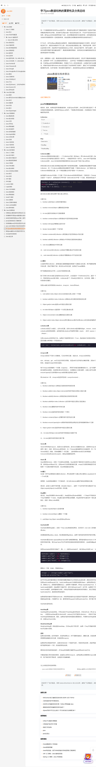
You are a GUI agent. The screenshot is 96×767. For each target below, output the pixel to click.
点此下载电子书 (45, 97)
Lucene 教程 (9, 184)
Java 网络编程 (10, 126)
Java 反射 (9, 176)
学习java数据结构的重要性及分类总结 (17, 228)
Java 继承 (9, 95)
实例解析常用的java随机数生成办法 (16, 215)
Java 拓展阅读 (10, 210)
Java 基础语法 (10, 42)
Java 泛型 (9, 121)
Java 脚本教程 (10, 207)
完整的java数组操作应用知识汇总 (15, 213)
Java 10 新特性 (10, 147)
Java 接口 (9, 108)
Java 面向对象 (10, 92)
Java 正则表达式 (11, 79)
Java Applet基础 (10, 134)
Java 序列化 (9, 124)
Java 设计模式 (10, 155)
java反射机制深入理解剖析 (13, 220)
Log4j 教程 (9, 186)
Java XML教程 (10, 165)
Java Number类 (10, 63)
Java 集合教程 (10, 168)
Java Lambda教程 (11, 205)
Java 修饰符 (9, 53)
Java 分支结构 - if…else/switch (15, 61)
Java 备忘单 (9, 236)
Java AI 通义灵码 (13, 40)
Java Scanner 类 (11, 87)
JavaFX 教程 (9, 197)
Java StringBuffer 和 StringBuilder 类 (16, 71)
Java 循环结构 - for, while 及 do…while (17, 58)
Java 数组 (9, 74)
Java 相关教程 (10, 150)
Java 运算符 (9, 55)
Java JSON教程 (10, 189)
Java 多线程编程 (11, 131)
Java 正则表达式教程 (12, 171)
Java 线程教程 (10, 192)
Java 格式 (9, 173)
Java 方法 (9, 82)
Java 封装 (9, 105)
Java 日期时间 (10, 76)
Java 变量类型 (10, 50)
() (79, 5)
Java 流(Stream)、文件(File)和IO (15, 84)
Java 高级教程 (10, 113)
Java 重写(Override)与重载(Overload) (17, 97)
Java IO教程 (9, 163)
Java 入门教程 (10, 29)
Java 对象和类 (10, 45)
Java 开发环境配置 (11, 34)
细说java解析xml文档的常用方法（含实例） (18, 231)
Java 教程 (9, 27)
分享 (85, 5)
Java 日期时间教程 (11, 202)
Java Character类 (11, 66)
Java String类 (10, 69)
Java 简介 (9, 32)
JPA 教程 (8, 181)
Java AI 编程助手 (13, 37)
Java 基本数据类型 (11, 48)
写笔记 (68, 675)
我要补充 (78, 675)
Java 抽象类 (9, 103)
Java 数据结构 (10, 116)
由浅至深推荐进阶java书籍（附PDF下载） (18, 218)
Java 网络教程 (10, 194)
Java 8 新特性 (10, 142)
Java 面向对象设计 (11, 158)
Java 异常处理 (10, 89)
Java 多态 (9, 100)
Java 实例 (9, 139)
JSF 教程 (8, 179)
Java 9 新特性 (10, 145)
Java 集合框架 (10, 118)
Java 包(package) (11, 110)
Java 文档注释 (10, 137)
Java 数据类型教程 (11, 160)
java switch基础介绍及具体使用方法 (16, 226)
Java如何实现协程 (11, 234)
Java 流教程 (9, 200)
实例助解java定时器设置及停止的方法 (17, 223)
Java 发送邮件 (10, 129)
